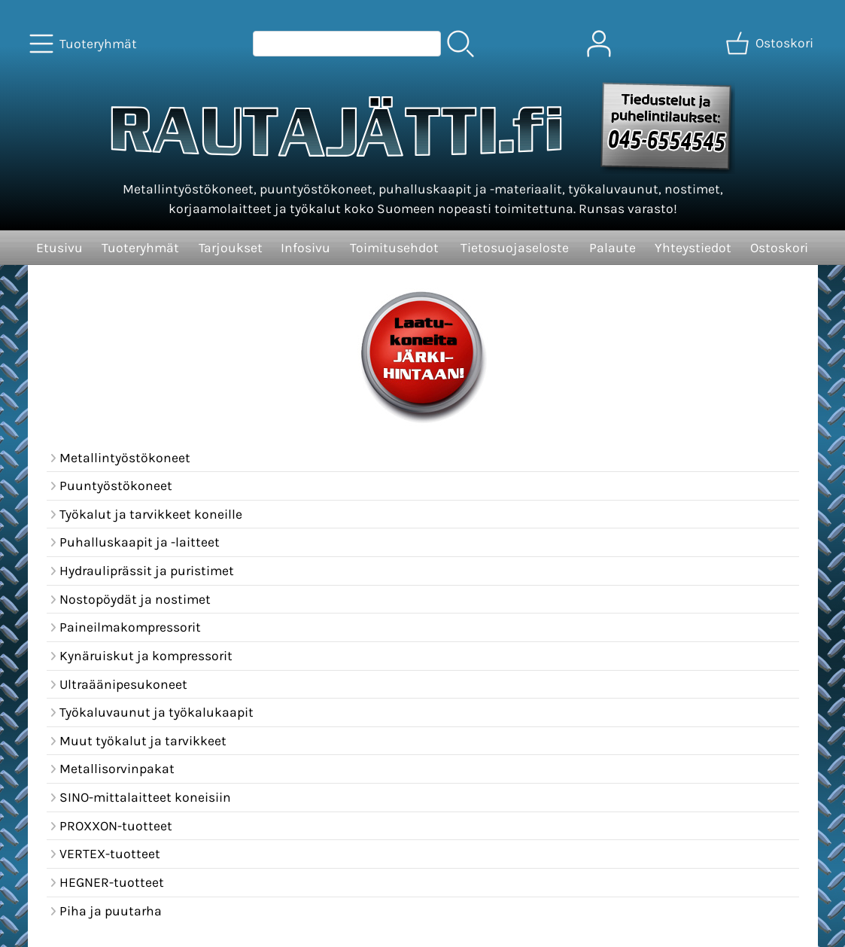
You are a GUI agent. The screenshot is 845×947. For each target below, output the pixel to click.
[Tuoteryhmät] (84, 44)
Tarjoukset (231, 247)
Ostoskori (779, 247)
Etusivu (59, 247)
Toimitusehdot (394, 247)
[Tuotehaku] (347, 43)
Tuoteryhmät (140, 247)
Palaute (612, 247)
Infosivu (305, 247)
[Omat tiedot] (598, 44)
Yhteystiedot (693, 247)
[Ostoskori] (771, 44)
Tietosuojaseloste (514, 247)
